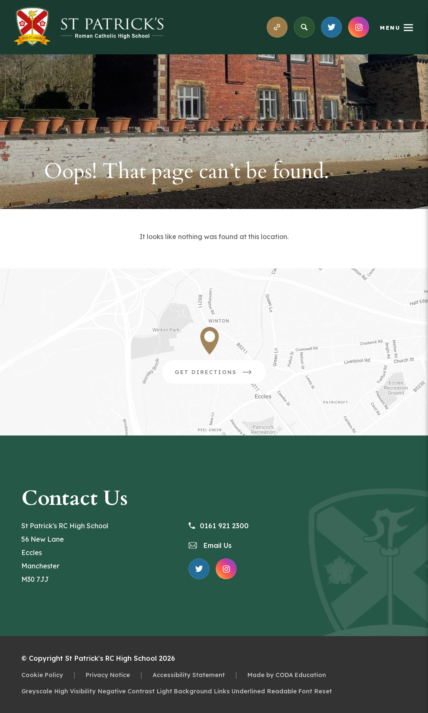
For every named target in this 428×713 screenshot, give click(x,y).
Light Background (184, 691)
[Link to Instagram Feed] (358, 27)
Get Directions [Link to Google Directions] (220, 375)
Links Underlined (239, 691)
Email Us (210, 545)
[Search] (304, 27)
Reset (323, 691)
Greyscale (36, 691)
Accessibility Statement (189, 675)
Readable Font (289, 691)
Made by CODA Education (286, 675)
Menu (390, 27)
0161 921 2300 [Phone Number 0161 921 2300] (219, 526)
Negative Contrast (126, 691)
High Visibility (75, 691)
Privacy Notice (108, 675)
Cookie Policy (42, 675)
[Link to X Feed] (331, 27)
